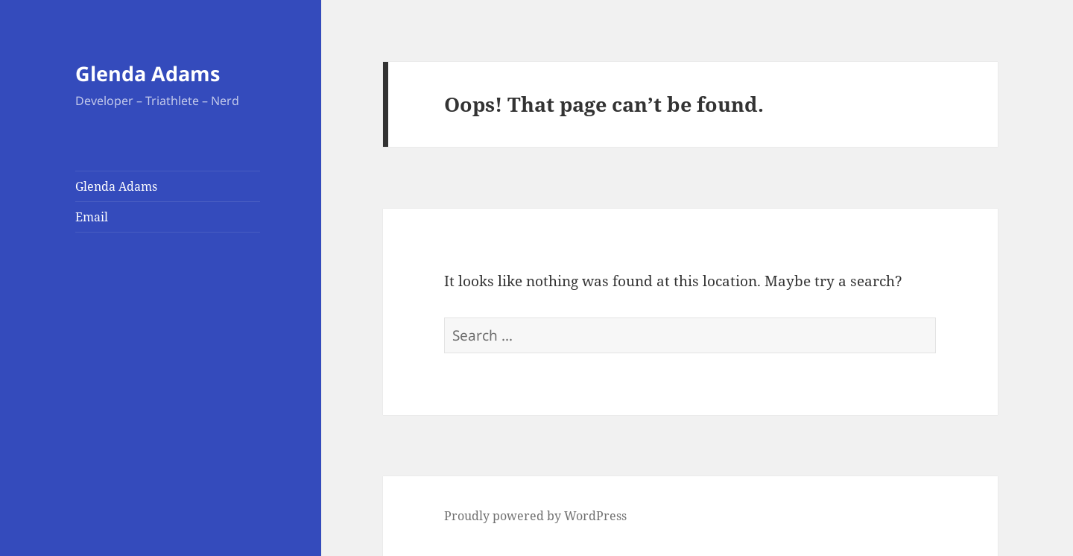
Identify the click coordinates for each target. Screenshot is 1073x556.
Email (91, 217)
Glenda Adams (147, 73)
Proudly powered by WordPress (535, 516)
